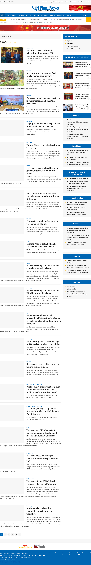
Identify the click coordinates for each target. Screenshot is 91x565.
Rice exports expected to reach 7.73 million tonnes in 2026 (42, 365)
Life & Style (44, 15)
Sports (52, 15)
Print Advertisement (73, 46)
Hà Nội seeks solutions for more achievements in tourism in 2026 (76, 213)
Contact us (71, 554)
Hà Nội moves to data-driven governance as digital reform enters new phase (77, 122)
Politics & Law (11, 15)
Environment (61, 15)
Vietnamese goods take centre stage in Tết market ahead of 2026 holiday (43, 342)
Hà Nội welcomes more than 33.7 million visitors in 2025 (76, 208)
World (76, 15)
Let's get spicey (71, 286)
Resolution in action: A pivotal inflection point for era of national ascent (82, 64)
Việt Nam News (45, 8)
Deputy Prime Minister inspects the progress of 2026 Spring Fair (43, 125)
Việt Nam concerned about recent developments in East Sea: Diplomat (77, 271)
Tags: (3, 42)
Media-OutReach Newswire (34, 384)
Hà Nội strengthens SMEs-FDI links (77, 178)
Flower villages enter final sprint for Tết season (43, 146)
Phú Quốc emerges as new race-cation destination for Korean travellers (76, 244)
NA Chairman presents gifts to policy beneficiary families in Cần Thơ (82, 107)
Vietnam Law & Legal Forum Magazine (52, 2)
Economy (21, 15)
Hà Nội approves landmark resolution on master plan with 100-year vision (78, 163)
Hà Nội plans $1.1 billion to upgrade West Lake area (77, 159)
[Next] (19, 534)
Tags (8, 36)
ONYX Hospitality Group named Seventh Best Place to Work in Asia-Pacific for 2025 (42, 411)
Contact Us (88, 2)
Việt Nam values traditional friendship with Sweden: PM (39, 51)
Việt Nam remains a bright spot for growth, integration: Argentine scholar (42, 170)
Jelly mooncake (71, 289)
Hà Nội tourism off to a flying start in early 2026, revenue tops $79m (77, 203)
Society (36, 15)
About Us (80, 2)
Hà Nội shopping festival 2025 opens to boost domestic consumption (77, 182)
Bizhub (66, 2)
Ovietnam (73, 2)
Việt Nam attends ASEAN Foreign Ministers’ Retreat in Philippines (41, 482)
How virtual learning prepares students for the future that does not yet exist (77, 294)
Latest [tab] (69, 57)
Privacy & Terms (80, 554)
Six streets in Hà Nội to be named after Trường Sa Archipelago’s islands (78, 267)
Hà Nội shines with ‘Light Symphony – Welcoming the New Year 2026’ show (77, 152)
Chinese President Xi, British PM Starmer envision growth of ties (41, 245)
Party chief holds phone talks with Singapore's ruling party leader (82, 96)
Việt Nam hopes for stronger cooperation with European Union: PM (42, 458)
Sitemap (57, 553)
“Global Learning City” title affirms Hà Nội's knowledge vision (42, 292)
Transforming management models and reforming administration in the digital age (77, 129)
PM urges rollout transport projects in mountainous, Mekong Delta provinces (43, 101)
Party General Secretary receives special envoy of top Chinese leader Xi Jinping (42, 196)
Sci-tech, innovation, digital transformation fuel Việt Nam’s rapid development (77, 136)
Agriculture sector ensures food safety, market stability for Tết (41, 74)
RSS (90, 553)
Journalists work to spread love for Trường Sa (77, 262)
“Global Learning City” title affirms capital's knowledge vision (42, 267)
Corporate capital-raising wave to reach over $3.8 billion (42, 222)
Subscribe (70, 43)
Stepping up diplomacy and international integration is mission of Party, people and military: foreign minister (43, 319)
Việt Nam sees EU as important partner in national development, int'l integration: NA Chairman (41, 433)
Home (3, 36)
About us (63, 554)
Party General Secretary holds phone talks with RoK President (83, 86)
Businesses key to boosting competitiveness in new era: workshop (39, 511)
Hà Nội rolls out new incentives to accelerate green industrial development (76, 188)
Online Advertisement (73, 49)
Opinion (69, 15)
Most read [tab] (83, 57)
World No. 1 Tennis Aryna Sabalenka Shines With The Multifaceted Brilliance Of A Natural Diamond (43, 389)
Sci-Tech (29, 15)
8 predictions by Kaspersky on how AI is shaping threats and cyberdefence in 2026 (78, 237)
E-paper (70, 36)
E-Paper (83, 15)
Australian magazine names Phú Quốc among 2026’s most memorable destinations (78, 230)
